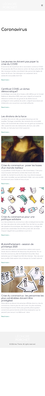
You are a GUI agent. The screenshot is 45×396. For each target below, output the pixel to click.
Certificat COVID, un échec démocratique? (15, 90)
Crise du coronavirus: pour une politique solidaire (17, 218)
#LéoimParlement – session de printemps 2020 (17, 245)
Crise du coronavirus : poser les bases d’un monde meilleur (21, 166)
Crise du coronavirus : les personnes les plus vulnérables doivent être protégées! (22, 298)
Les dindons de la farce (13, 116)
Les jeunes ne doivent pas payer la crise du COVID (19, 63)
